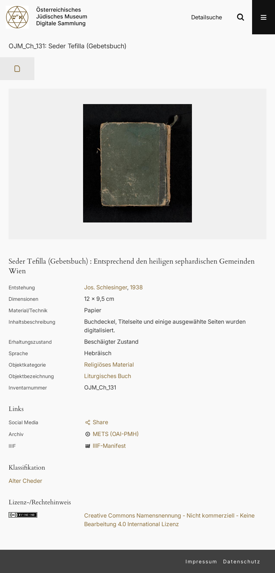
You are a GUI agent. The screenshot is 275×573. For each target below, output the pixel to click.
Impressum (201, 561)
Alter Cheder (25, 480)
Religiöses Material (109, 364)
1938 (136, 287)
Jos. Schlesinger (105, 287)
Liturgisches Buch (107, 375)
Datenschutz (242, 561)
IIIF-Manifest (109, 445)
